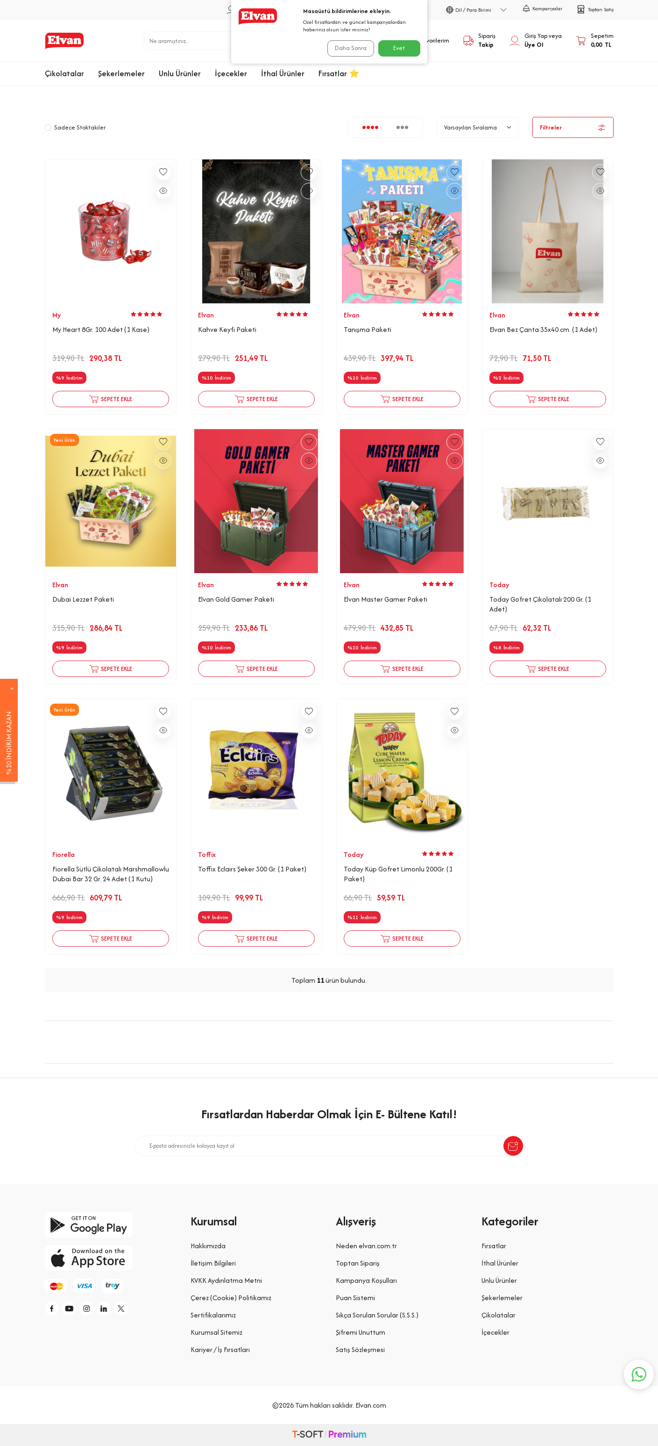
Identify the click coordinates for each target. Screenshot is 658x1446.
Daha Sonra (348, 47)
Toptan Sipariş (358, 1263)
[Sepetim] (595, 41)
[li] (117, 1310)
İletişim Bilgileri (213, 1263)
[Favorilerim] (427, 41)
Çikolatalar (64, 73)
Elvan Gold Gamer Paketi (236, 599)
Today (499, 585)
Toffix (207, 854)
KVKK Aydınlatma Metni (226, 1280)
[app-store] (111, 1258)
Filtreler (573, 127)
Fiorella (63, 854)
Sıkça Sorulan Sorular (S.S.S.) (377, 1315)
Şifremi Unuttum (360, 1332)
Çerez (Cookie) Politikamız (231, 1297)
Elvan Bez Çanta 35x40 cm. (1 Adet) (543, 329)
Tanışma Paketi (367, 329)
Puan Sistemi (355, 1297)
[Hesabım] (535, 41)
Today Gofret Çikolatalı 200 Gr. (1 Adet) (540, 604)
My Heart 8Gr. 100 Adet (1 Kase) (100, 329)
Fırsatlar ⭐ (338, 73)
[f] (54, 1310)
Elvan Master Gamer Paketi (385, 599)
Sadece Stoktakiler (75, 127)
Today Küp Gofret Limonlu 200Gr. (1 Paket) (398, 874)
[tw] (138, 1310)
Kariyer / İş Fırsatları (220, 1349)
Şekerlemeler (121, 73)
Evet (399, 47)
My (56, 315)
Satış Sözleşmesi (360, 1349)
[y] (75, 1310)
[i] (96, 1310)
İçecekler (231, 73)
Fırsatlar (493, 1246)
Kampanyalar (542, 8)
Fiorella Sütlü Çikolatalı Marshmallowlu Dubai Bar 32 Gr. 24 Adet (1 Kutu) (110, 874)
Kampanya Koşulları (366, 1280)
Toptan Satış (595, 9)
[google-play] (111, 1225)
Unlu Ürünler (180, 73)
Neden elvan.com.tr (366, 1246)
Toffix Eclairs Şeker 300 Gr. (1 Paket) (252, 869)
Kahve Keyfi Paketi (227, 329)
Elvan (206, 315)
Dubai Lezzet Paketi (83, 599)
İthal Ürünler (282, 73)
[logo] (64, 41)
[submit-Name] (513, 1146)
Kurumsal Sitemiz (216, 1332)
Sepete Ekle (111, 399)
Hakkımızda (208, 1246)
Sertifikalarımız (213, 1315)
